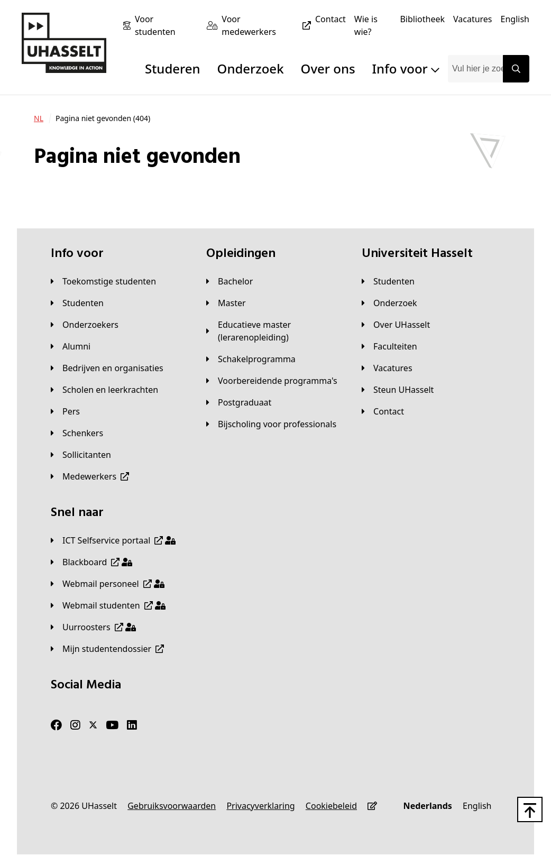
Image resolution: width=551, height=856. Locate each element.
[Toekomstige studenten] (103, 281)
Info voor (405, 68)
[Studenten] (77, 303)
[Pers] (65, 411)
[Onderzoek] (389, 303)
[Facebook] (56, 725)
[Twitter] (93, 725)
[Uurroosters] (93, 627)
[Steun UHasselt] (398, 389)
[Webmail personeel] (107, 583)
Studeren (172, 68)
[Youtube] (112, 725)
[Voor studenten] (166, 25)
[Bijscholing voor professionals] (271, 424)
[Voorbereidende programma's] (271, 380)
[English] (515, 19)
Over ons (328, 68)
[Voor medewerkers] (268, 25)
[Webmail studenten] (108, 605)
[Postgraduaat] (238, 402)
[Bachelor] (229, 281)
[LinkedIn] (132, 725)
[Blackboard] (91, 562)
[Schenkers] (77, 433)
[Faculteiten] (389, 346)
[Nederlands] (427, 805)
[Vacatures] (472, 19)
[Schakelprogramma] (251, 359)
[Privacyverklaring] (260, 805)
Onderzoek (250, 68)
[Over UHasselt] (396, 324)
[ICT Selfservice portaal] (113, 540)
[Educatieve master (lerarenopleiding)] (275, 331)
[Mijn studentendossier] (107, 648)
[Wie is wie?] (373, 25)
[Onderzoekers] (84, 324)
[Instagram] (75, 725)
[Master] (226, 303)
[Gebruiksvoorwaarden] (171, 805)
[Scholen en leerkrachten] (104, 389)
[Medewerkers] (90, 476)
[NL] (38, 118)
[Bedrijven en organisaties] (107, 368)
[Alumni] (70, 346)
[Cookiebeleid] (331, 805)
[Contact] (330, 19)
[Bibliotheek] (422, 19)
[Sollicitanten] (81, 454)
